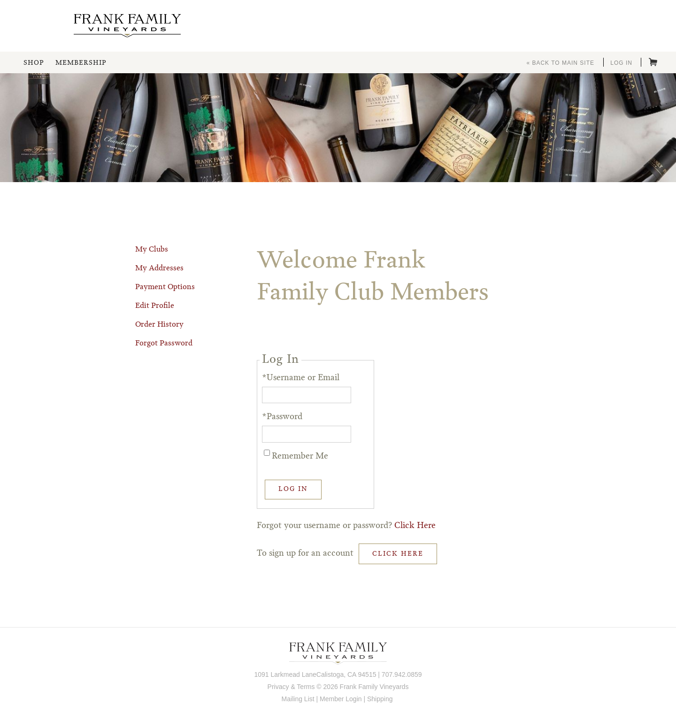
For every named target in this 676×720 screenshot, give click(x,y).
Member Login (341, 699)
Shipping (380, 699)
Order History (159, 325)
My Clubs (151, 249)
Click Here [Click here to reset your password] (415, 525)
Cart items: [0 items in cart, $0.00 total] (653, 62)
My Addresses (159, 268)
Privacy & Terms (291, 686)
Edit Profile (154, 306)
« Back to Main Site (560, 63)
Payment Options (165, 287)
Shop (33, 63)
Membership (80, 63)
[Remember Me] (267, 453)
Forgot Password (163, 343)
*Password (282, 417)
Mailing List (298, 699)
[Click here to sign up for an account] (398, 554)
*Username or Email (300, 378)
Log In (621, 63)
